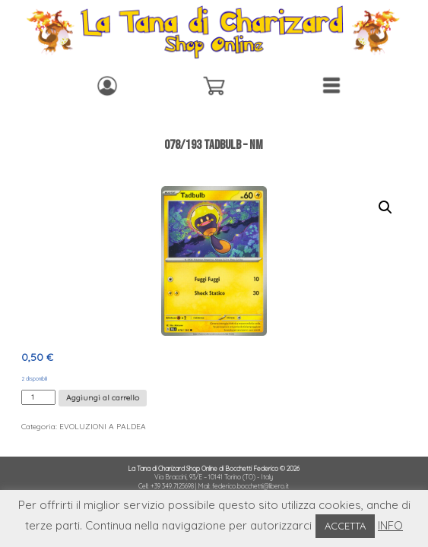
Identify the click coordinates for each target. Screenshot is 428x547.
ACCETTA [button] (345, 526)
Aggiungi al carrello (102, 398)
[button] (385, 207)
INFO (390, 525)
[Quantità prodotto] (38, 397)
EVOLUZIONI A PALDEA (102, 427)
